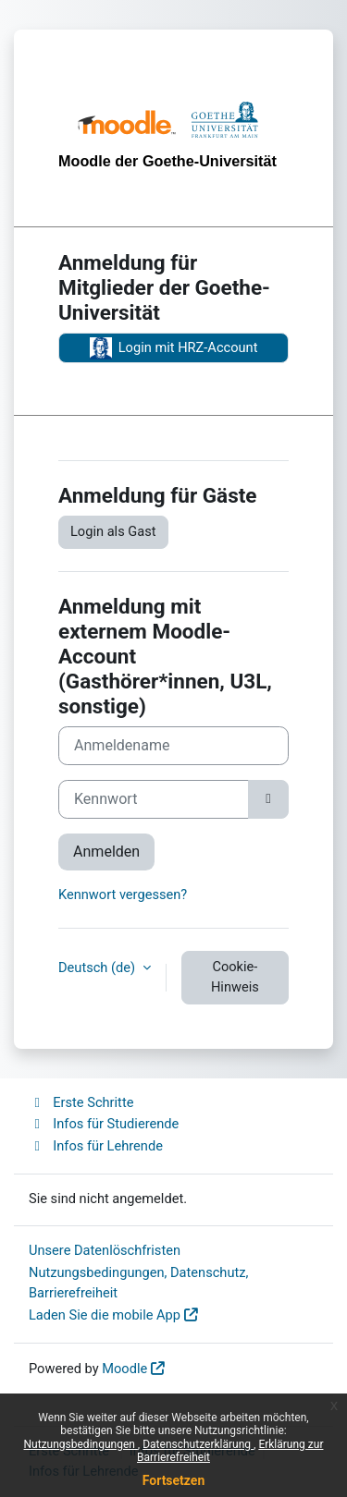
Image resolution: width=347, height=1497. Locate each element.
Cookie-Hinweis (235, 976)
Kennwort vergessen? (122, 894)
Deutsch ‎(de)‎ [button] (98, 967)
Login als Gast (113, 531)
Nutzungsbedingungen (81, 1444)
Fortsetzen (174, 1480)
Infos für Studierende (104, 1123)
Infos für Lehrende (96, 1146)
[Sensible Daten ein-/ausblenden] (268, 799)
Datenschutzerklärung (198, 1444)
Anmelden (106, 851)
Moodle (124, 1368)
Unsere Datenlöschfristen (104, 1250)
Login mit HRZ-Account (174, 348)
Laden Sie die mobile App (104, 1315)
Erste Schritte (81, 1102)
